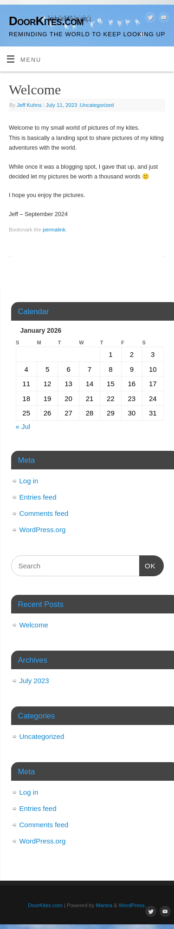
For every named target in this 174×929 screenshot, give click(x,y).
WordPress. (132, 905)
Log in (29, 481)
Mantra (104, 905)
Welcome (33, 625)
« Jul (23, 426)
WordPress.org (42, 530)
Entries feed (38, 497)
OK (147, 565)
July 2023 (34, 681)
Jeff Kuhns (29, 105)
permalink (54, 229)
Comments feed (44, 513)
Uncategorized (97, 105)
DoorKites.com (46, 21)
